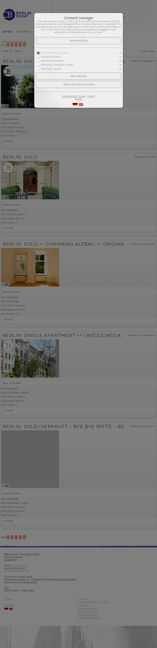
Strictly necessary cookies (55, 52)
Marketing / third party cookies (57, 65)
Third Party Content (51, 69)
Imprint (91, 96)
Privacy (82, 96)
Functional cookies (51, 57)
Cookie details (69, 96)
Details (78, 99)
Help (103, 29)
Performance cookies (52, 60)
